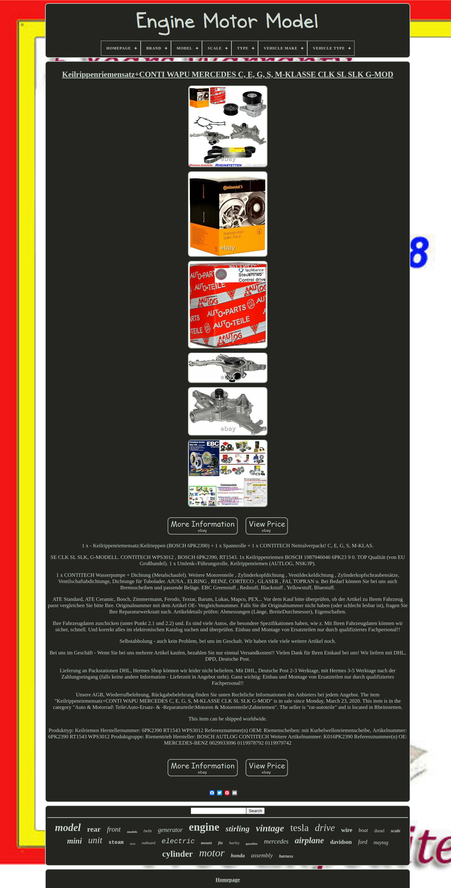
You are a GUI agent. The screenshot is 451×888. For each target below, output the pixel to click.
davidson (341, 842)
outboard (148, 843)
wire (346, 830)
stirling (238, 828)
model (67, 827)
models (132, 832)
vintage (270, 828)
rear (94, 829)
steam (116, 842)
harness (286, 856)
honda (238, 856)
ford (362, 842)
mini (74, 841)
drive (325, 827)
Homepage (227, 880)
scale (396, 830)
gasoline (252, 843)
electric (178, 841)
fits (220, 843)
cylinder (177, 854)
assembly (262, 855)
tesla (299, 827)
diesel (379, 831)
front (114, 829)
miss (133, 843)
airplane (309, 840)
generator (170, 829)
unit (95, 840)
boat (363, 830)
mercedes (276, 841)
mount (206, 842)
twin (147, 830)
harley (234, 842)
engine (204, 827)
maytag (381, 842)
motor (212, 853)
